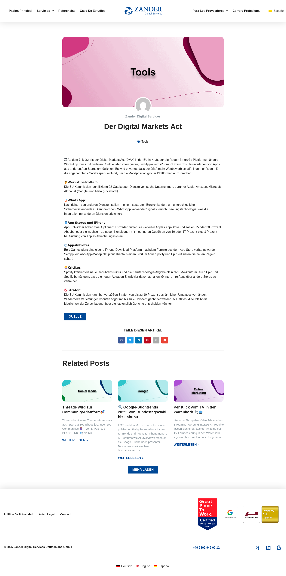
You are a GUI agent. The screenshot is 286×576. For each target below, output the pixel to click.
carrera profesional (246, 10)
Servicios (45, 11)
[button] (121, 340)
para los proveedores (210, 11)
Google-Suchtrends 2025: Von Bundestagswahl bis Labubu (142, 412)
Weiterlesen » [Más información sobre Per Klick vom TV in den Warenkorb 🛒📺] (186, 444)
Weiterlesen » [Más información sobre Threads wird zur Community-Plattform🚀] (75, 440)
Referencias (66, 10)
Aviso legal (47, 514)
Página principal (20, 10)
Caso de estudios (92, 10)
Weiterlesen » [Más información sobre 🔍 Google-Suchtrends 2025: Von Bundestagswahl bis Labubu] (131, 458)
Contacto (66, 514)
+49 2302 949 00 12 (206, 547)
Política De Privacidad (18, 514)
